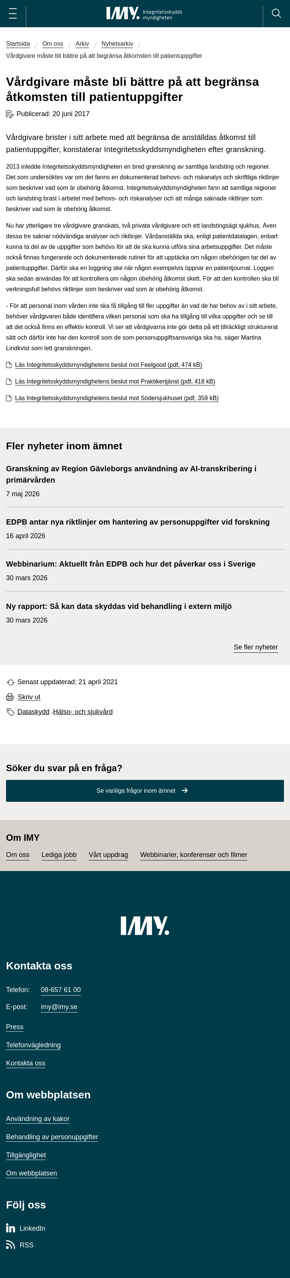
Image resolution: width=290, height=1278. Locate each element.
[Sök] (276, 13)
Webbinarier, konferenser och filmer (193, 855)
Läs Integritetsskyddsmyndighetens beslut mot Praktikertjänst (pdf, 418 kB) (115, 381)
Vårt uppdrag (108, 855)
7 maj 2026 (142, 480)
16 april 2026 (138, 528)
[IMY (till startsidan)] (145, 925)
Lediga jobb (59, 855)
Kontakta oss (25, 1063)
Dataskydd (33, 712)
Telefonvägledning (33, 1045)
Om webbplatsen (31, 1173)
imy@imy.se (59, 1007)
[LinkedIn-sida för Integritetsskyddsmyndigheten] (25, 1229)
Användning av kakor (37, 1119)
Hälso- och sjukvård (83, 712)
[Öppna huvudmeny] (13, 13)
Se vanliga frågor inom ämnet (136, 790)
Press (14, 1027)
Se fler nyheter (256, 647)
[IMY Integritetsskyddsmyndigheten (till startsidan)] (144, 13)
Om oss (17, 855)
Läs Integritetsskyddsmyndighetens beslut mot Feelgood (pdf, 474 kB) (108, 365)
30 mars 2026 (131, 570)
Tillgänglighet (26, 1155)
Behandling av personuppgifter (52, 1137)
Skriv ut (29, 697)
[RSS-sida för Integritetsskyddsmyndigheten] (20, 1245)
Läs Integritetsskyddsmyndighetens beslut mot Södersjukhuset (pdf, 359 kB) (117, 398)
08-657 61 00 (61, 990)
